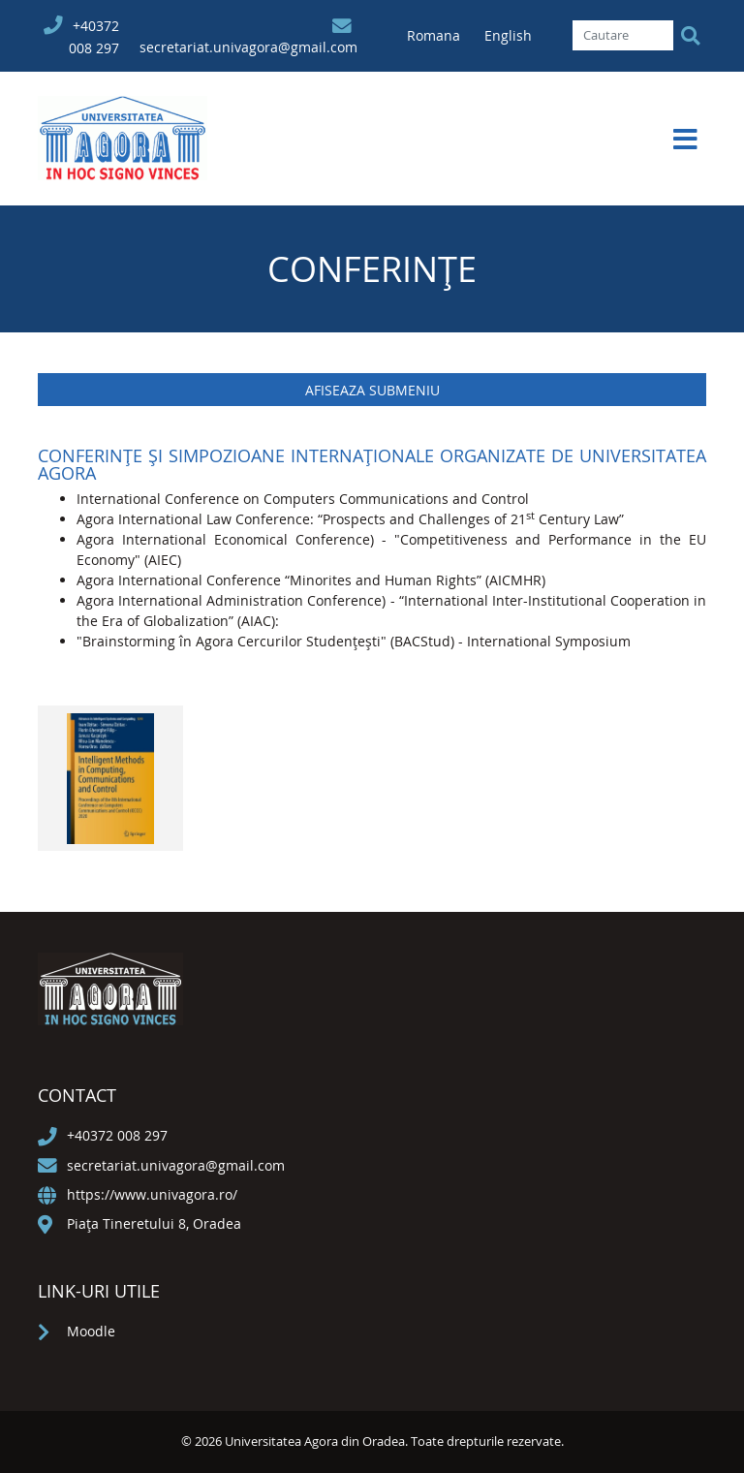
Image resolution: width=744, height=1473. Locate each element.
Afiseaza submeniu (372, 390)
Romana (435, 35)
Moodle (91, 1331)
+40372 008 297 (117, 1135)
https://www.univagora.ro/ (152, 1194)
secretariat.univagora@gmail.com (248, 47)
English (508, 35)
